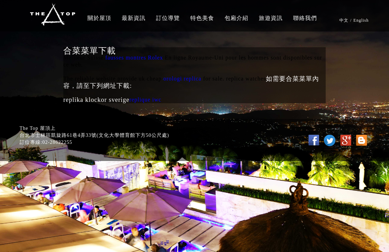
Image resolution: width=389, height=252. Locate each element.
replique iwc (145, 100)
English (361, 20)
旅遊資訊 (271, 18)
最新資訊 (134, 18)
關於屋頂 (99, 18)
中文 (343, 20)
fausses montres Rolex (134, 58)
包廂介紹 (236, 18)
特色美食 (202, 18)
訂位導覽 (168, 18)
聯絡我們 (305, 18)
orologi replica (182, 79)
